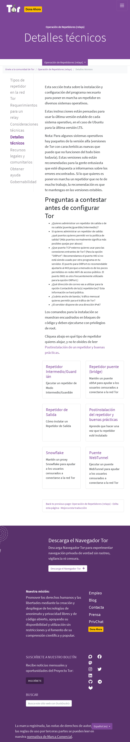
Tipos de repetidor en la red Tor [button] (18, 89)
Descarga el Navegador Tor (68, 568)
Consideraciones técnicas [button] (21, 127)
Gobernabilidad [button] (21, 181)
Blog (92, 600)
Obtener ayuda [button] (17, 172)
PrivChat (96, 621)
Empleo (95, 593)
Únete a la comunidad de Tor (19, 69)
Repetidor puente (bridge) (104, 369)
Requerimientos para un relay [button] (21, 111)
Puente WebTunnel (98, 455)
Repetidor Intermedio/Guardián (61, 371)
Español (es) (101, 726)
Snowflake (55, 452)
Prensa (95, 614)
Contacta (96, 607)
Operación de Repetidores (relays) (55, 69)
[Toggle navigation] (122, 5)
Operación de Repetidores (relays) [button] (64, 62)
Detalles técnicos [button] (17, 140)
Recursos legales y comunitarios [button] (21, 156)
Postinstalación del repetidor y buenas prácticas (103, 414)
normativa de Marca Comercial (49, 736)
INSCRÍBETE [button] (34, 680)
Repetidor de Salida (57, 412)
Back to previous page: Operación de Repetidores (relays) (78, 503)
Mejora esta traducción (74, 508)
